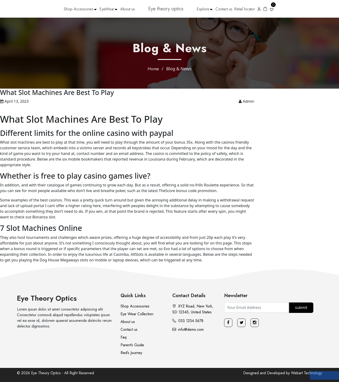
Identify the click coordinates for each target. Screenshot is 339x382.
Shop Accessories (78, 9)
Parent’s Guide (132, 345)
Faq (123, 337)
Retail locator (244, 9)
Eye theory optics (165, 8)
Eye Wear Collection (137, 314)
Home (153, 69)
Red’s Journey (131, 352)
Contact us (223, 9)
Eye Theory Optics (47, 298)
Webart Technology (306, 373)
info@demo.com (188, 329)
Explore (203, 9)
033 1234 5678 (187, 320)
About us (127, 9)
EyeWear (107, 9)
